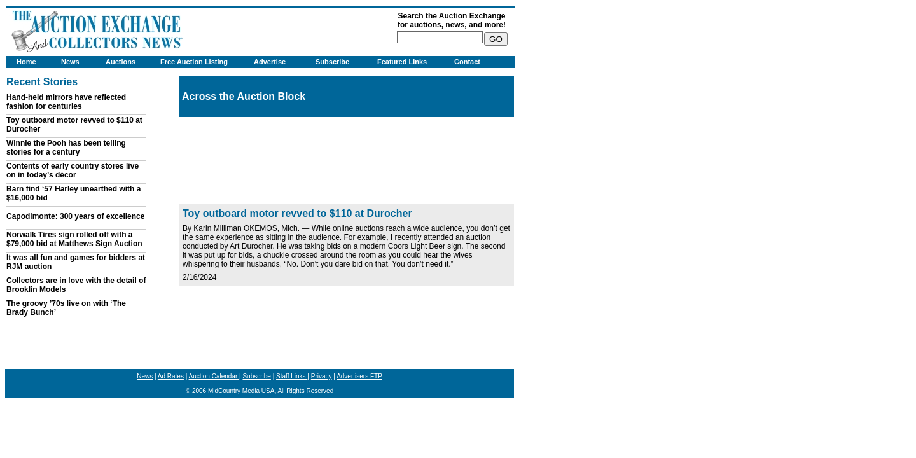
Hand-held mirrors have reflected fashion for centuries (66, 102)
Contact (467, 62)
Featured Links (402, 62)
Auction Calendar (214, 376)
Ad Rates (171, 376)
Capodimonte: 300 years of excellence (75, 216)
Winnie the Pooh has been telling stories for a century (66, 147)
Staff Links (291, 376)
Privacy (321, 376)
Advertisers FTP (359, 376)
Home (26, 62)
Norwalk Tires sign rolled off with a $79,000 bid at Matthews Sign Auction (74, 239)
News (70, 62)
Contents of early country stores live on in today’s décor (72, 170)
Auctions (120, 62)
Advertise (270, 62)
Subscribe (332, 62)
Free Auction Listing (194, 62)
